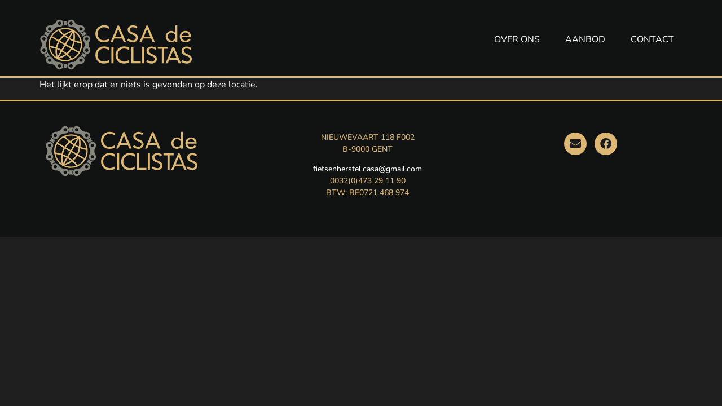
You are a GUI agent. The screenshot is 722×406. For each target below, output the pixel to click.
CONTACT (652, 39)
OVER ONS (517, 39)
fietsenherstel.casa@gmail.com (367, 169)
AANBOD (585, 39)
